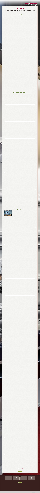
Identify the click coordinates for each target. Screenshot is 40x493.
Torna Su (20, 482)
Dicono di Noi (20, 471)
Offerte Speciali (34, 3)
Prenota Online (28, 3)
